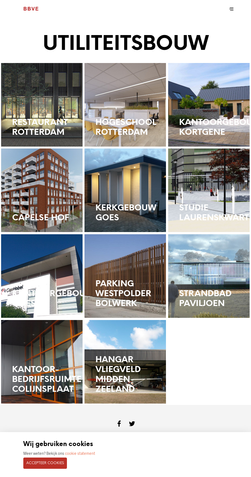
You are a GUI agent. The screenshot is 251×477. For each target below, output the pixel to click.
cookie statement (80, 453)
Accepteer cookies (45, 463)
